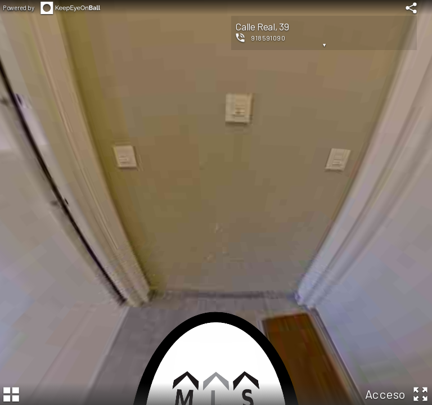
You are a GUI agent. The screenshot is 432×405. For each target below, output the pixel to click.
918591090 (268, 38)
